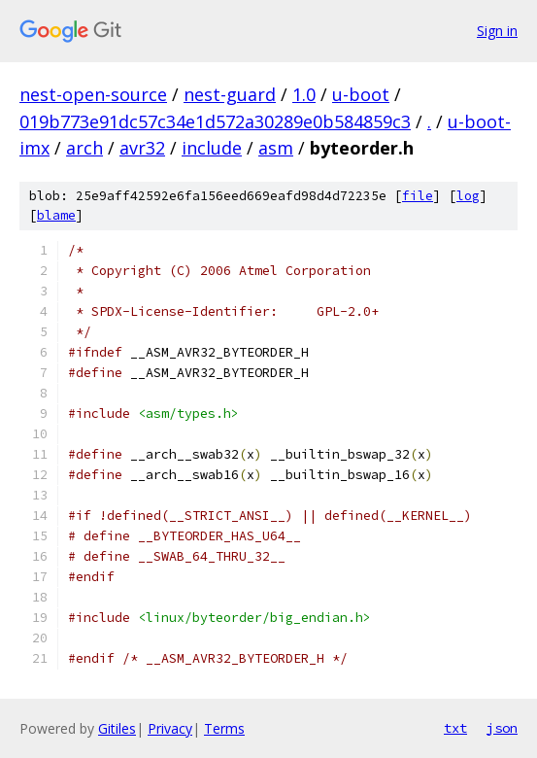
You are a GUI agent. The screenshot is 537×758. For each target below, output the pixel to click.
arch (84, 147)
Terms (224, 728)
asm (275, 147)
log (468, 196)
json (502, 728)
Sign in (497, 30)
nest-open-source (93, 94)
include (212, 147)
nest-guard (230, 94)
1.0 (304, 94)
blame (56, 215)
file (417, 196)
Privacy (170, 728)
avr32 (142, 147)
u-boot (360, 94)
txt (455, 728)
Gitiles (117, 728)
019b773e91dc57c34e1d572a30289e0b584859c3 (215, 121)
